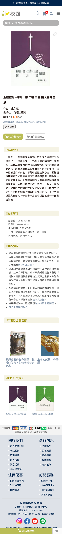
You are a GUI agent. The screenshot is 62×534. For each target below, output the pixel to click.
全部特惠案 (15, 485)
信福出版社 (20, 112)
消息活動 (14, 464)
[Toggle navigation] (58, 13)
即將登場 (46, 464)
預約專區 (14, 490)
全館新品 (46, 446)
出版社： (8, 112)
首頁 (7, 23)
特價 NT (7, 117)
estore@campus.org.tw (35, 506)
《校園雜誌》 (48, 490)
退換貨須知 (39, 299)
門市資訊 (14, 455)
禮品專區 (46, 455)
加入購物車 (13, 137)
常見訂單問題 (25, 264)
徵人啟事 (14, 459)
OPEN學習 (46, 494)
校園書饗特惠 (17, 480)
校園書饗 (46, 459)
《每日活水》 (48, 485)
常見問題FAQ (17, 446)
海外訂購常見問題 (44, 303)
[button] (38, 14)
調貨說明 (9, 126)
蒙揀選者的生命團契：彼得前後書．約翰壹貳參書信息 (20, 362)
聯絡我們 (14, 450)
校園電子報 (47, 480)
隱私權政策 (16, 469)
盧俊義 (15, 108)
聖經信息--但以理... (43, 414)
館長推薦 (46, 450)
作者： (7, 108)
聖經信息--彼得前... (16, 414)
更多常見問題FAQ (18, 307)
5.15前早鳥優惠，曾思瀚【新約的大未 (31, 2)
